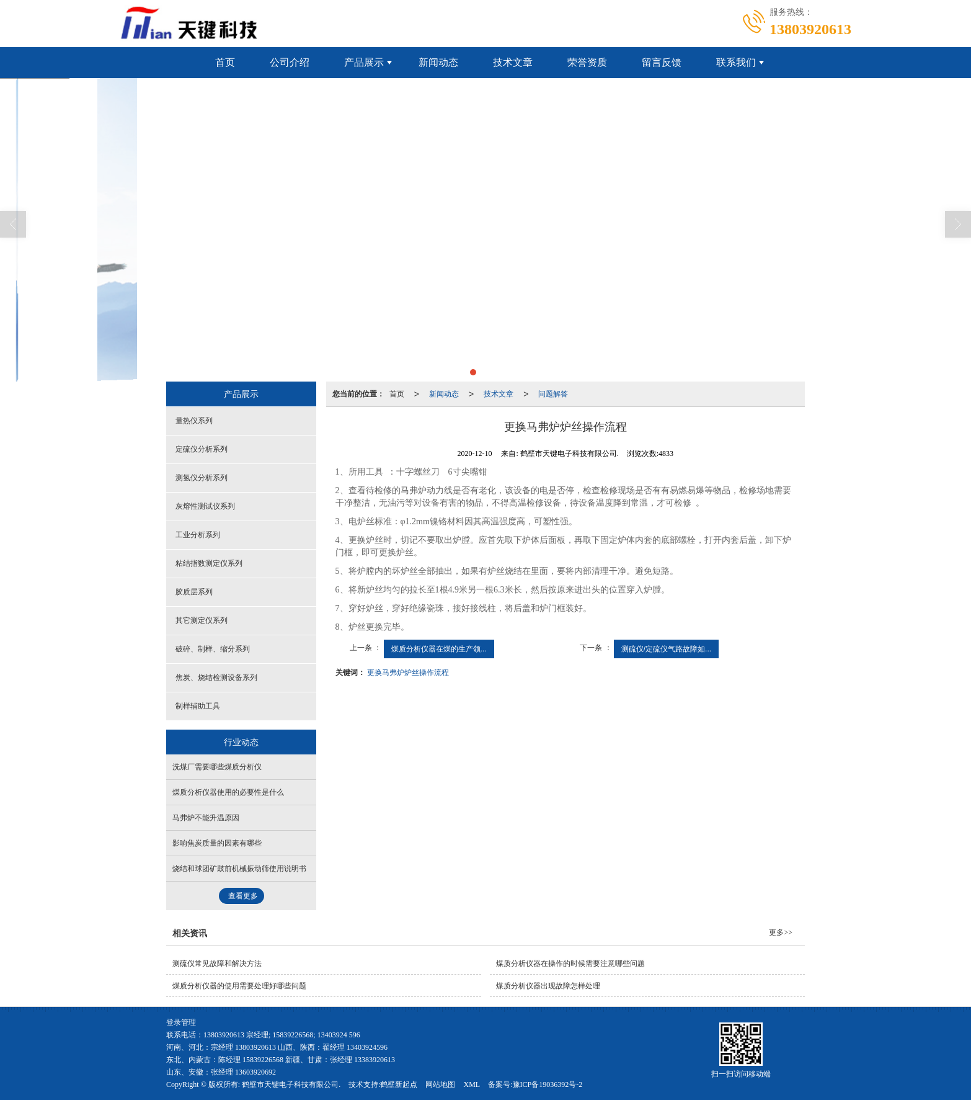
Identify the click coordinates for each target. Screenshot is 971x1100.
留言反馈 (661, 62)
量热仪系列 (194, 420)
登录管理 (181, 1022)
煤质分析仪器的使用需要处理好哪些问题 (239, 986)
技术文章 (513, 62)
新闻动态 (438, 62)
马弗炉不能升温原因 (205, 817)
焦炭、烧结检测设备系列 (216, 677)
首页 (225, 62)
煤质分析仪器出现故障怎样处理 (548, 986)
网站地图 (440, 1084)
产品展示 (364, 62)
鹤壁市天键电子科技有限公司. (291, 1084)
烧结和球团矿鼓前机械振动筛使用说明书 (239, 868)
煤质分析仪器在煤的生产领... (439, 649)
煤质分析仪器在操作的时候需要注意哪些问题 (570, 963)
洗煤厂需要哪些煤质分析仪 (217, 766)
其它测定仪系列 (201, 620)
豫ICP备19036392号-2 (548, 1084)
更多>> (780, 932)
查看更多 (243, 896)
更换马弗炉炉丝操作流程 (408, 672)
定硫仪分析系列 (201, 449)
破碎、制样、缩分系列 (212, 649)
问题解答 (553, 394)
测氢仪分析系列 (201, 477)
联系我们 (736, 62)
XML (471, 1084)
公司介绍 (289, 62)
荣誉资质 (587, 62)
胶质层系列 (194, 592)
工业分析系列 (197, 534)
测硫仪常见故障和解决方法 (217, 963)
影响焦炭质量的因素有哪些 (217, 843)
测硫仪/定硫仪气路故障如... (666, 649)
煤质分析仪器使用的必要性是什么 (228, 792)
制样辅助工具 (197, 706)
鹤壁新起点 (398, 1084)
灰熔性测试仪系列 (205, 506)
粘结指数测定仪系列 (208, 563)
